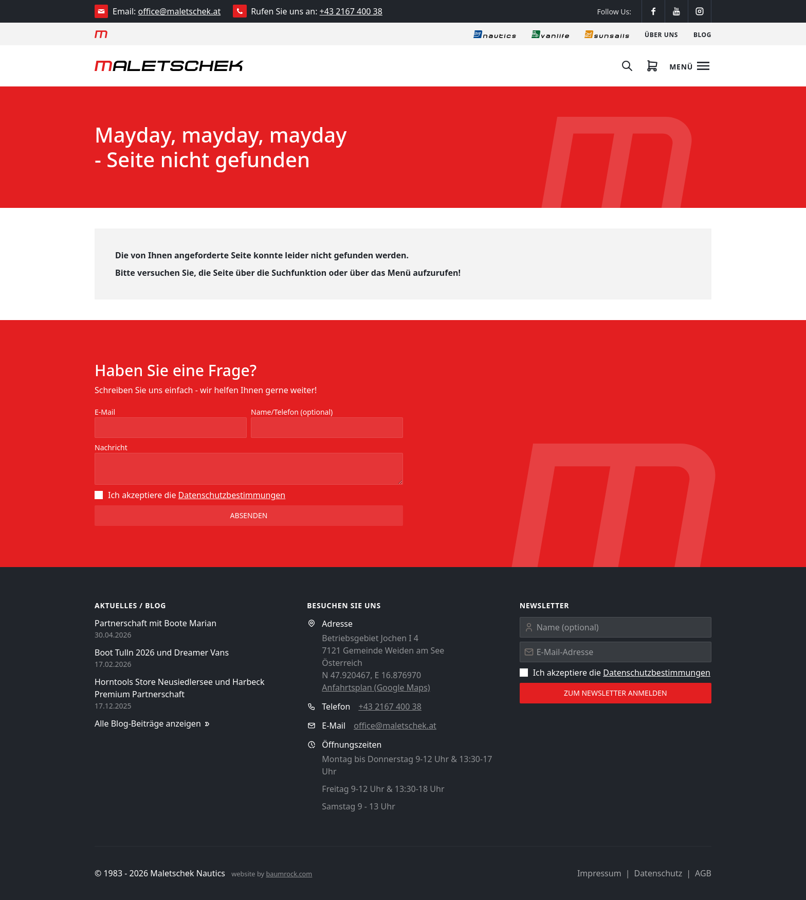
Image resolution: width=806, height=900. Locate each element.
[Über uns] (661, 34)
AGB (703, 873)
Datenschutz (658, 873)
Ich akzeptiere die (190, 495)
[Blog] (702, 34)
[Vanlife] (550, 34)
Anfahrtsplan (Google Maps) (376, 687)
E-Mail (105, 412)
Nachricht (111, 447)
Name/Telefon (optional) (292, 412)
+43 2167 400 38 (351, 11)
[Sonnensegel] (606, 34)
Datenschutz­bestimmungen (232, 495)
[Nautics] (494, 34)
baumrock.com (289, 873)
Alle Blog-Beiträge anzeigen (153, 724)
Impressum (599, 873)
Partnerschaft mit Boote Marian (155, 623)
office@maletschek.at (179, 11)
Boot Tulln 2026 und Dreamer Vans (162, 652)
